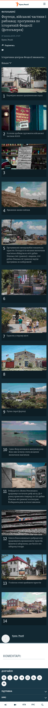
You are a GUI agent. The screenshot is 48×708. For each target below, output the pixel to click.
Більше (6, 63)
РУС (33, 705)
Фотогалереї (8, 12)
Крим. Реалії (7, 40)
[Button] (8, 46)
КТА (24, 705)
